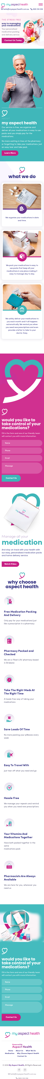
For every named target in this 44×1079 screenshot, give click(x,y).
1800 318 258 (37, 9)
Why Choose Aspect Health (28, 1053)
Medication (9, 1053)
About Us (19, 1051)
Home (10, 1051)
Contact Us (22, 1056)
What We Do (31, 1051)
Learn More (10, 153)
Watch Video (10, 564)
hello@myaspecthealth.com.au (15, 9)
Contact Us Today (13, 40)
